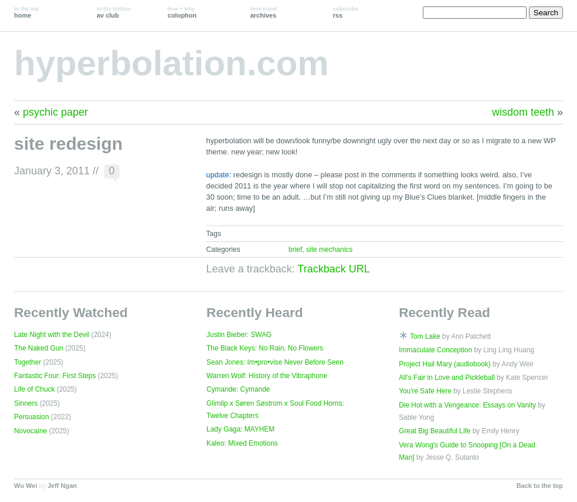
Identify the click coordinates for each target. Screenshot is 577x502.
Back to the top (540, 485)
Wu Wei (25, 485)
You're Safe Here (425, 391)
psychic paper (55, 112)
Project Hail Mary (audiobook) (445, 364)
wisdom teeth (523, 112)
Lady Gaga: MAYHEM (240, 429)
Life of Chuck (34, 389)
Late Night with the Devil (51, 335)
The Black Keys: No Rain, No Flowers (264, 348)
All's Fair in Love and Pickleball (447, 377)
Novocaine (30, 431)
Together (27, 362)
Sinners (26, 403)
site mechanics (329, 249)
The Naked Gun (38, 348)
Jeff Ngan (62, 485)
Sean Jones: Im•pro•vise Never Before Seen (275, 362)
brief (295, 249)
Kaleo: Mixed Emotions (242, 443)
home (26, 12)
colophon (182, 12)
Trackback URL (333, 269)
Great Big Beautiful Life (434, 431)
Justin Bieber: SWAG (238, 335)
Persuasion (31, 417)
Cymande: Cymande (238, 389)
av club (114, 12)
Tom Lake (425, 336)
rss (345, 12)
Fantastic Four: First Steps (55, 376)
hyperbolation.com (171, 63)
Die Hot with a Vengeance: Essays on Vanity (467, 405)
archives (263, 12)
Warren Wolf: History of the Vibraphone (266, 376)
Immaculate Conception (435, 350)
